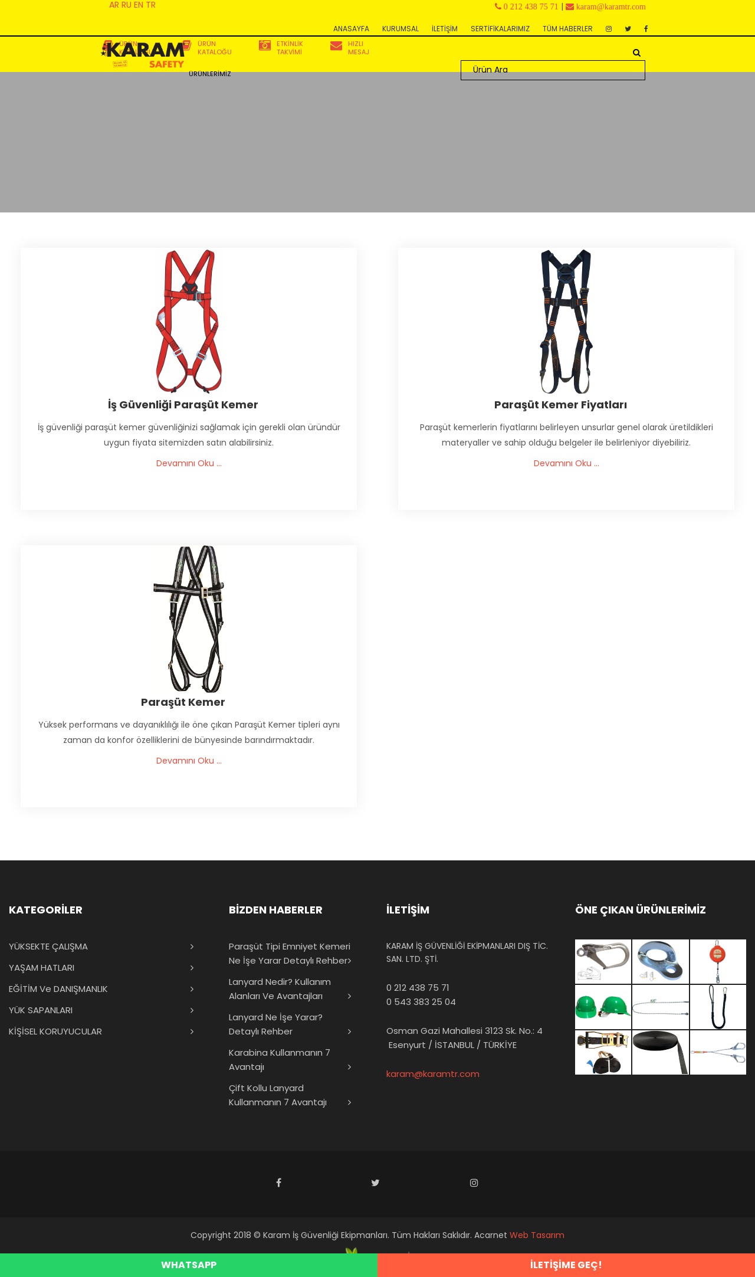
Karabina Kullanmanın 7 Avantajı (279, 1059)
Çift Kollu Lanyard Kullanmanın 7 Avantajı (278, 1095)
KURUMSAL (400, 29)
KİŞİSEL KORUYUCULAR (55, 1031)
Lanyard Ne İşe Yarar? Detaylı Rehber (276, 1024)
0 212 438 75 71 (417, 987)
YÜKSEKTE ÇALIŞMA (48, 946)
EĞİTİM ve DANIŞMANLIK (58, 989)
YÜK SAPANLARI (41, 1010)
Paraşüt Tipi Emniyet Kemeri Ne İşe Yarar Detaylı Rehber (289, 953)
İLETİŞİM (445, 29)
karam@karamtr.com (433, 1074)
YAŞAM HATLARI (41, 967)
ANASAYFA (351, 29)
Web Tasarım (537, 1235)
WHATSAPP (188, 1265)
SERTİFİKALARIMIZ (500, 29)
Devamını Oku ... (189, 463)
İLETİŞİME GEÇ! (566, 1265)
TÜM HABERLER (568, 29)
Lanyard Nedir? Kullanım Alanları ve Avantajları (280, 988)
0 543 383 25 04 (421, 1002)
